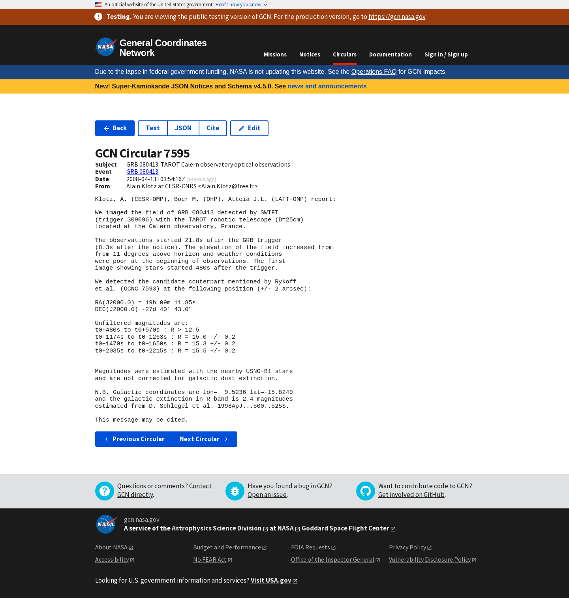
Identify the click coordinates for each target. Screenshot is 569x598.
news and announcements (327, 86)
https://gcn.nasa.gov (396, 16)
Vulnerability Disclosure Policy (430, 559)
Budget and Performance (227, 547)
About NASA (111, 547)
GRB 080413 (142, 171)
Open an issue (267, 494)
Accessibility (112, 559)
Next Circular (204, 439)
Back (115, 128)
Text (153, 128)
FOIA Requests (310, 547)
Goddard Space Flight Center (345, 528)
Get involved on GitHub (411, 494)
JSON (183, 128)
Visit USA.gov (271, 580)
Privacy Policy (407, 547)
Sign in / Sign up (446, 54)
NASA (286, 528)
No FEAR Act (210, 559)
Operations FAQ (374, 71)
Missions (275, 54)
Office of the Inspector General (332, 559)
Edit (249, 128)
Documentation (390, 54)
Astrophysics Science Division (217, 528)
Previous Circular (134, 439)
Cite (213, 128)
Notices (309, 54)
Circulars (345, 54)
